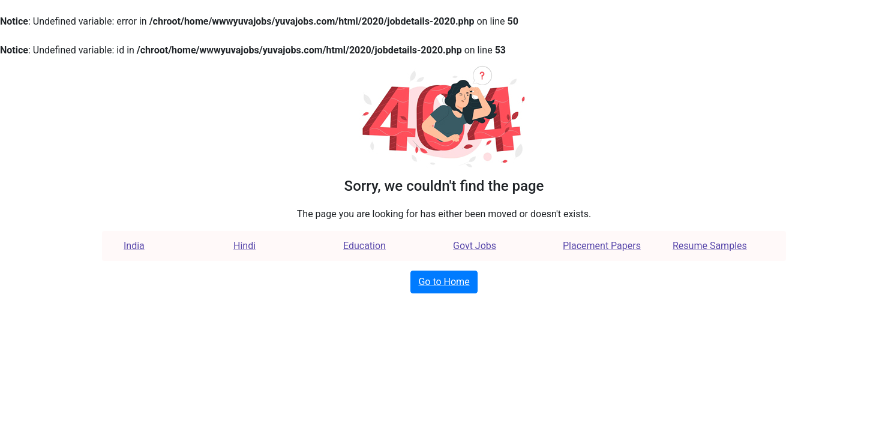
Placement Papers (602, 245)
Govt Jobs (474, 245)
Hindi (244, 245)
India (134, 245)
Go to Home (443, 281)
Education (364, 245)
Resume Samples (710, 245)
